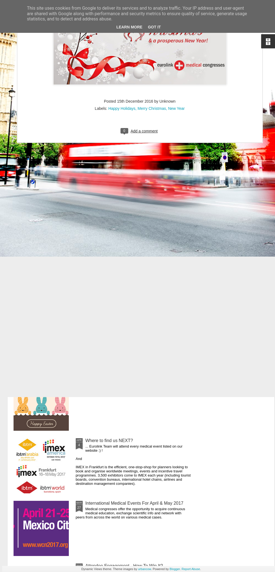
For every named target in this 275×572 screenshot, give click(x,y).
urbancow (144, 569)
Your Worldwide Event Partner (114, 252)
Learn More (129, 27)
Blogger (175, 569)
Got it (154, 27)
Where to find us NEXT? (109, 440)
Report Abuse (191, 569)
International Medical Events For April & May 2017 (134, 503)
